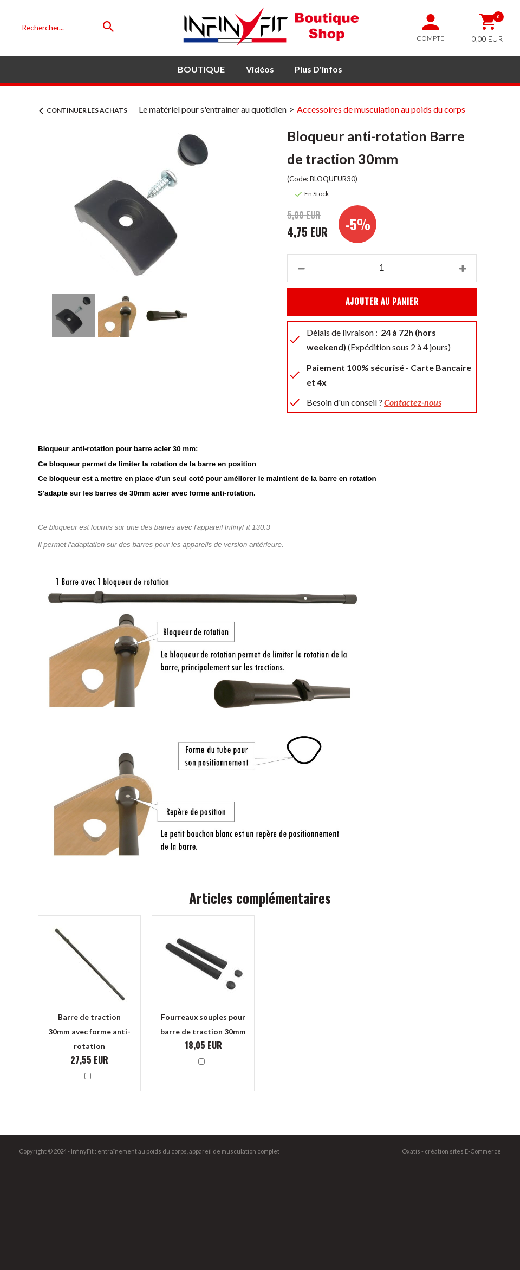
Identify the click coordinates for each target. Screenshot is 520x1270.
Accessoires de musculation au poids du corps (381, 109)
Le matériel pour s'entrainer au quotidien (213, 109)
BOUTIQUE (201, 69)
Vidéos (260, 69)
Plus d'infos (318, 69)
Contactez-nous (412, 402)
